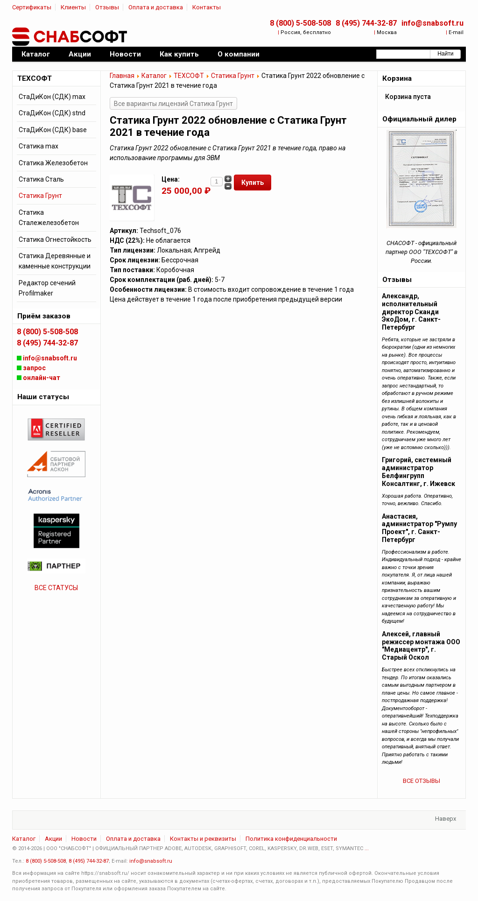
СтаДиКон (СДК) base (53, 130)
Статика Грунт (232, 75)
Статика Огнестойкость (55, 239)
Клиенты (73, 7)
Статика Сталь (41, 179)
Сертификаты (31, 7)
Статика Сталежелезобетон (49, 217)
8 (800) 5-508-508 (300, 23)
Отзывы (107, 7)
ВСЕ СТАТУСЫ (56, 587)
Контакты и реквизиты (203, 838)
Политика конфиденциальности (291, 838)
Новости (84, 838)
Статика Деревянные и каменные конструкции (55, 261)
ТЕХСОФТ (189, 75)
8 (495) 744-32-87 (366, 23)
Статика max (38, 146)
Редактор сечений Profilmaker (47, 288)
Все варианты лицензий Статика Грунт (173, 103)
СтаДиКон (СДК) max (52, 96)
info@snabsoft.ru (432, 23)
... (367, 848)
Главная (122, 75)
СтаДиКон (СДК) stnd (52, 113)
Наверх (445, 818)
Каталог (154, 75)
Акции (53, 838)
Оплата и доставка (155, 7)
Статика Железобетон (53, 163)
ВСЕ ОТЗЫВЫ (421, 780)
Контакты (206, 7)
